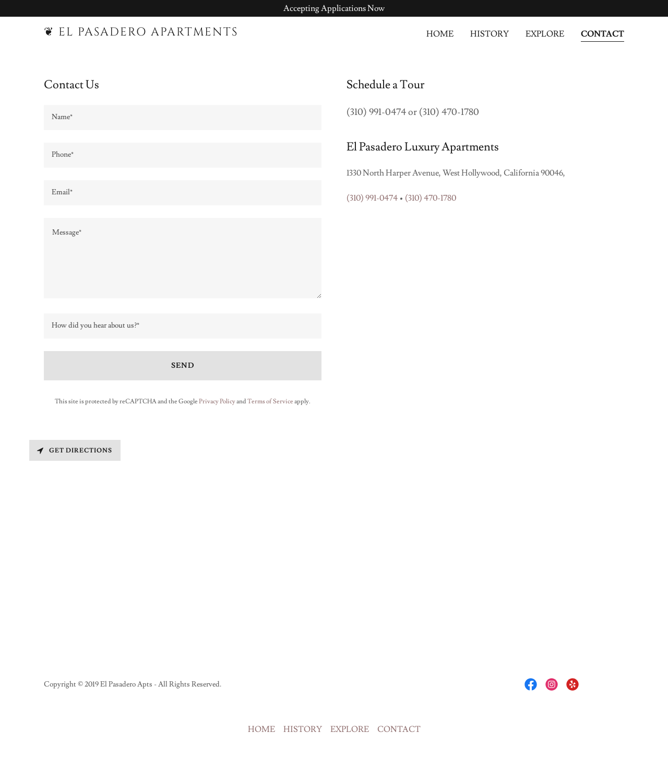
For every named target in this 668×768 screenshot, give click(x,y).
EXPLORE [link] (545, 34)
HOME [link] (440, 34)
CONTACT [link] (602, 34)
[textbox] (182, 117)
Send (183, 365)
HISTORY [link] (489, 34)
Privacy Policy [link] (217, 401)
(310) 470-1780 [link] (430, 198)
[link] (145, 33)
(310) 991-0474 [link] (372, 198)
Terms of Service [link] (270, 401)
